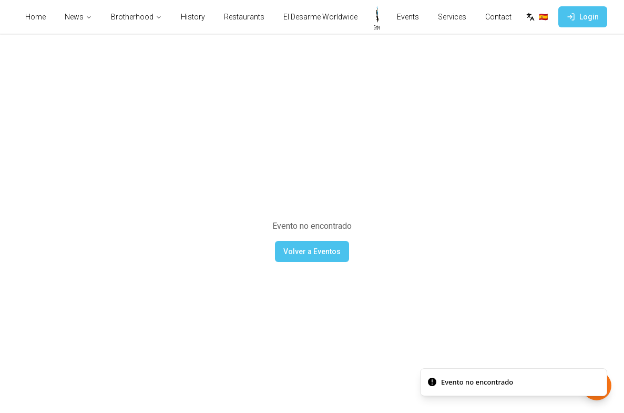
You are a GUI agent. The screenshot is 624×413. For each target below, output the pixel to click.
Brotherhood (136, 17)
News (78, 17)
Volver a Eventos (312, 251)
